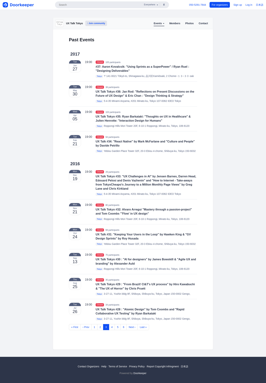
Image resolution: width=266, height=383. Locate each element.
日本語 (259, 4)
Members (174, 23)
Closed (100, 62)
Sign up (237, 4)
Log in (249, 4)
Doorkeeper (139, 373)
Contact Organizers (88, 366)
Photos (189, 23)
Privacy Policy (137, 366)
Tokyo (99, 76)
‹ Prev (86, 327)
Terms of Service (117, 366)
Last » (143, 327)
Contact (203, 23)
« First (74, 327)
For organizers (220, 4)
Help (103, 366)
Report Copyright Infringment (163, 366)
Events (159, 23)
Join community (96, 23)
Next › (132, 327)
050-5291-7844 (197, 4)
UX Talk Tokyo (74, 23)
